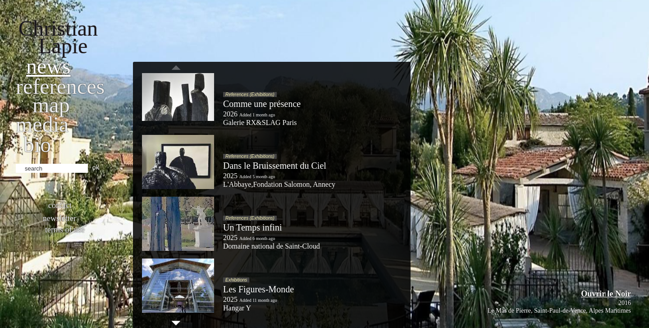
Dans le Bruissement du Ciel (274, 166)
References (60, 86)
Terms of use (65, 229)
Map (51, 105)
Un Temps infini (252, 227)
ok (95, 167)
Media (42, 124)
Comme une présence (262, 104)
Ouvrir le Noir (606, 293)
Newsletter (59, 218)
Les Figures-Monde (258, 289)
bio (37, 145)
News (48, 66)
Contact (60, 205)
